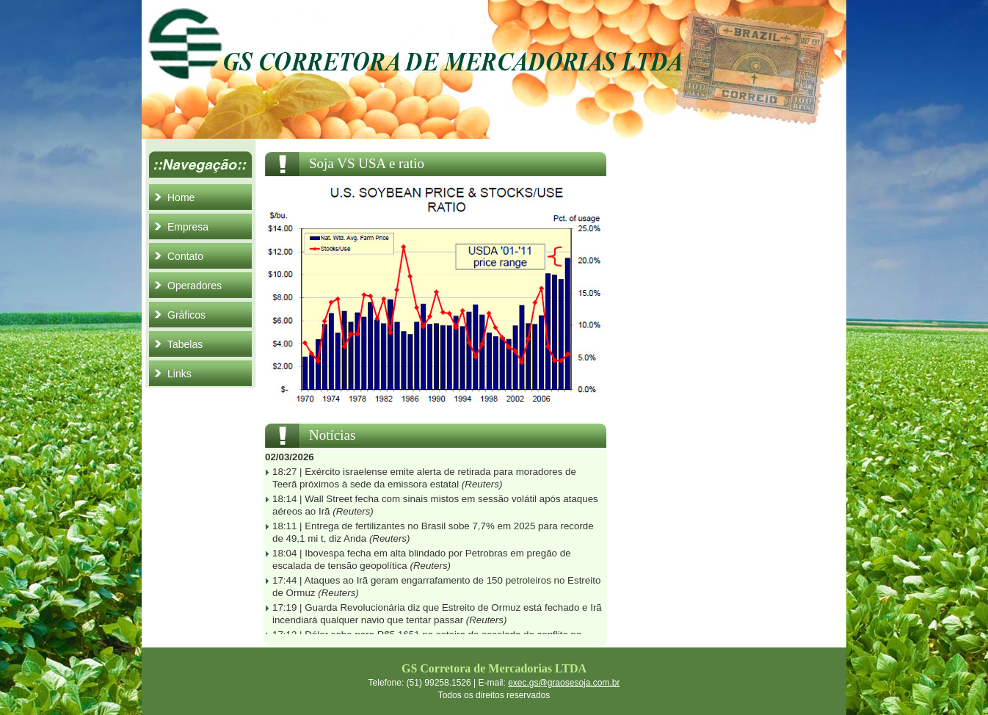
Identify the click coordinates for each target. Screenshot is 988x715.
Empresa (187, 227)
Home (181, 197)
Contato (185, 256)
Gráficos (186, 315)
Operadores (194, 285)
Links (179, 374)
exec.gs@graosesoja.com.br (564, 683)
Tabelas (185, 344)
